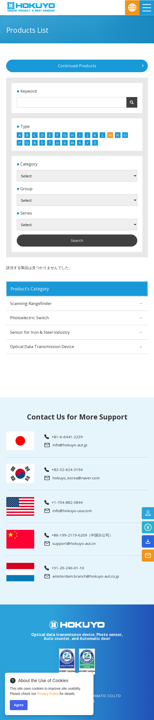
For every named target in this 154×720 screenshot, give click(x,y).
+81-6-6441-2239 (63, 436)
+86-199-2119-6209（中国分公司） (78, 535)
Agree (19, 705)
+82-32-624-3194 (63, 469)
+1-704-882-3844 (63, 502)
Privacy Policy (48, 694)
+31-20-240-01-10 (64, 568)
